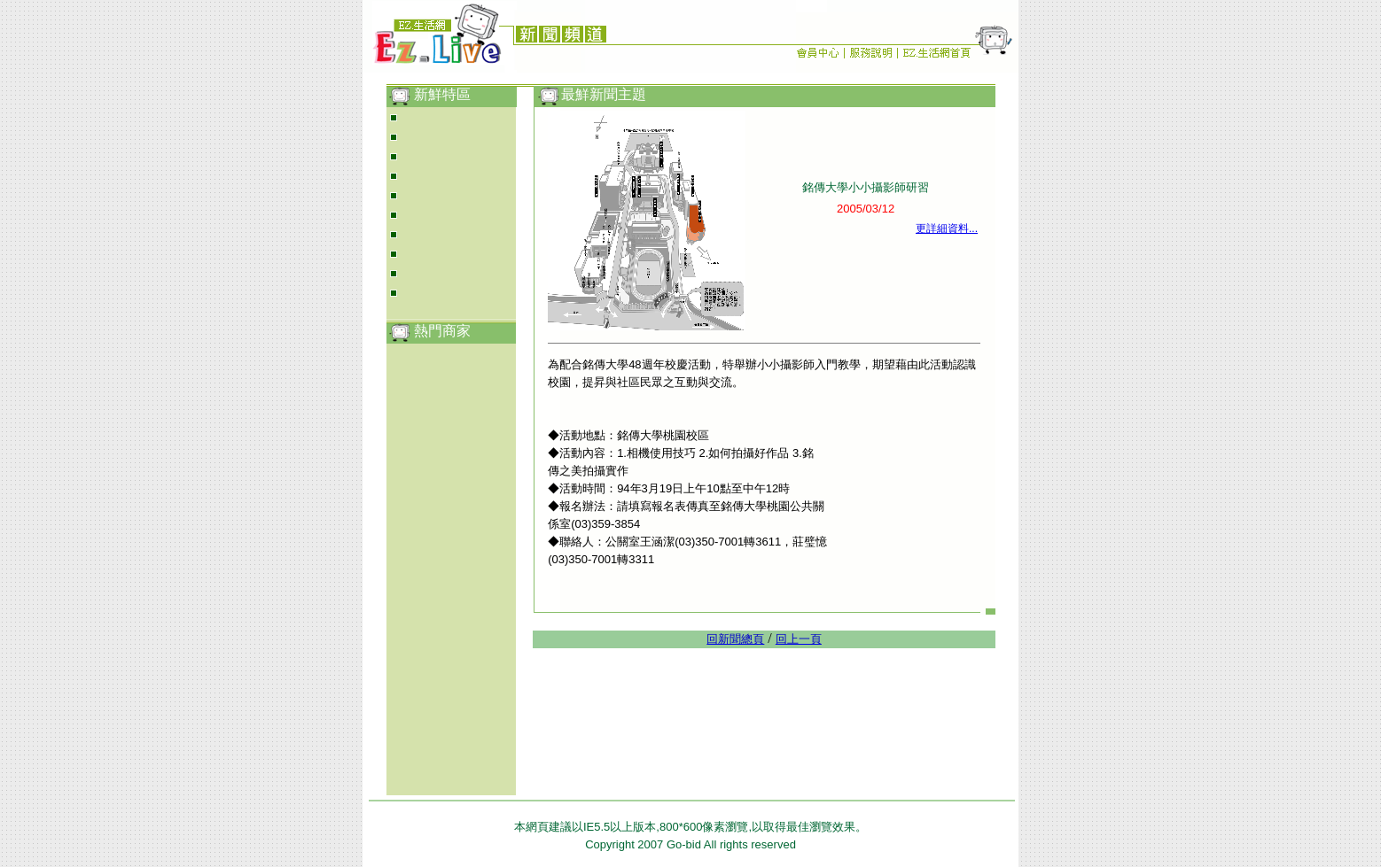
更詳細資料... (947, 228)
